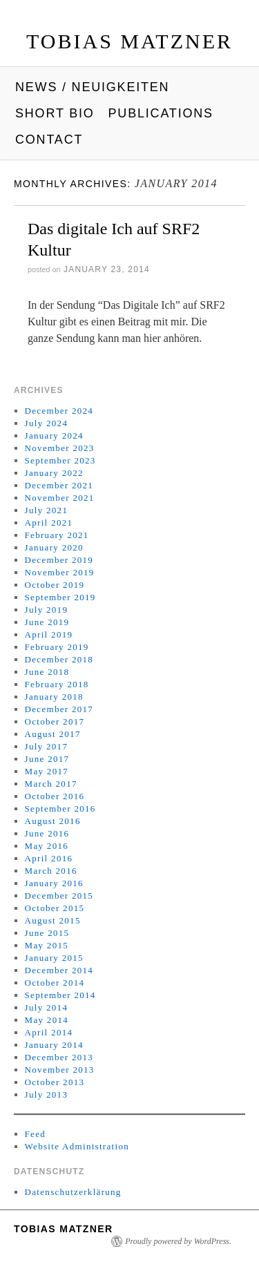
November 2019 (60, 572)
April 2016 (49, 858)
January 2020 (54, 547)
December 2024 (59, 410)
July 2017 (46, 746)
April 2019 (49, 634)
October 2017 (55, 721)
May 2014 (46, 1020)
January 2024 (54, 435)
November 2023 (60, 448)
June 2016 (47, 833)
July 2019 (46, 609)
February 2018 (57, 684)
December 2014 (59, 970)
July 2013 (46, 1094)
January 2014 (54, 1045)
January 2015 (54, 958)
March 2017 (51, 783)
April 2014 (49, 1032)
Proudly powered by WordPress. (178, 1241)
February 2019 (57, 647)
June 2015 (47, 933)
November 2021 (60, 497)
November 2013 (60, 1069)
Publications (160, 113)
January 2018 (54, 696)
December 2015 (59, 895)
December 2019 (59, 560)
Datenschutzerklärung (73, 1192)
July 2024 (46, 423)
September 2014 (60, 995)
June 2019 (47, 622)
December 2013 (59, 1057)
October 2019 (55, 585)
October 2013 (55, 1082)
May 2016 (46, 846)
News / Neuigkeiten (92, 87)
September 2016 (60, 808)
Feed (35, 1134)
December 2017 (59, 709)
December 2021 (59, 485)
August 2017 (53, 734)
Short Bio (55, 113)
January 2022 (54, 473)
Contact (49, 139)
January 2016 (54, 883)
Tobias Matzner (129, 41)
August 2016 (53, 821)
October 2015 (55, 908)
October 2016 (55, 796)
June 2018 (47, 672)
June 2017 (47, 759)
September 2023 (60, 460)
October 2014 (55, 982)
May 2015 (46, 945)
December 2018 (59, 659)
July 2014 (46, 1007)
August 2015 (53, 920)
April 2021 (49, 522)
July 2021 (46, 510)
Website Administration (77, 1146)
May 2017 (46, 771)
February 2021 (57, 535)
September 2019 (60, 597)
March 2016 (51, 870)
